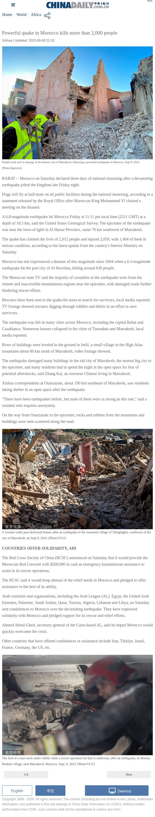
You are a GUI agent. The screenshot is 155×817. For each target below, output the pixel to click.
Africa (36, 14)
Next (129, 774)
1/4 (26, 774)
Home (7, 14)
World (21, 14)
